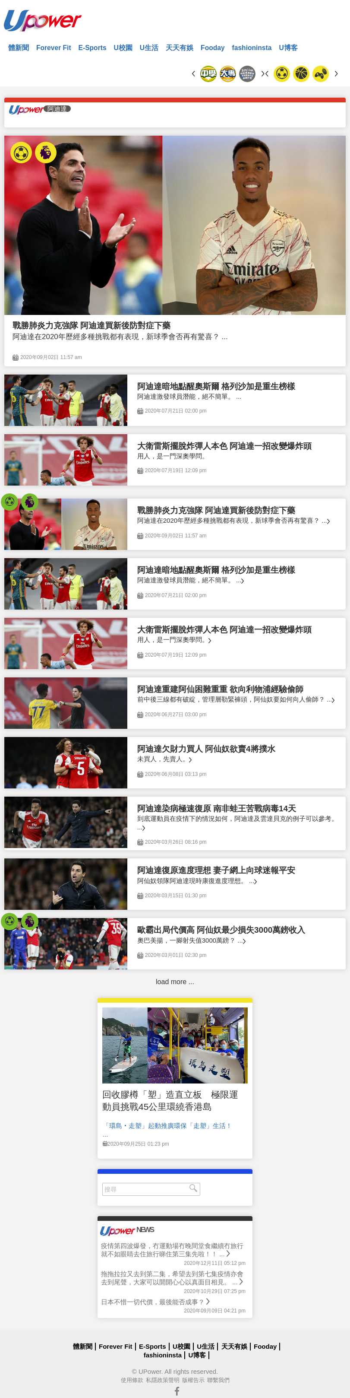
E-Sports (93, 47)
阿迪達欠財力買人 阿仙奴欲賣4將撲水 (206, 748)
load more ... (175, 981)
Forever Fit (53, 47)
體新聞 (18, 47)
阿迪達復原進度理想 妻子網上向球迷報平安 (216, 870)
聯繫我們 (218, 1380)
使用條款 (132, 1380)
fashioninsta (252, 47)
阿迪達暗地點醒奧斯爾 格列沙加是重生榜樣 (216, 386)
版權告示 (193, 1380)
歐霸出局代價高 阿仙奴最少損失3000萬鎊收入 (221, 929)
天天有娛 (179, 47)
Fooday (212, 47)
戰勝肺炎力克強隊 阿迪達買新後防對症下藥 (91, 325)
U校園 (123, 47)
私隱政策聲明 (163, 1380)
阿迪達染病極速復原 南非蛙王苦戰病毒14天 (216, 808)
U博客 (288, 47)
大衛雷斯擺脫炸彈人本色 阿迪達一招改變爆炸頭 (224, 446)
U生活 (149, 47)
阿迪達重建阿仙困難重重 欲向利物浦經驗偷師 (220, 689)
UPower (150, 1371)
